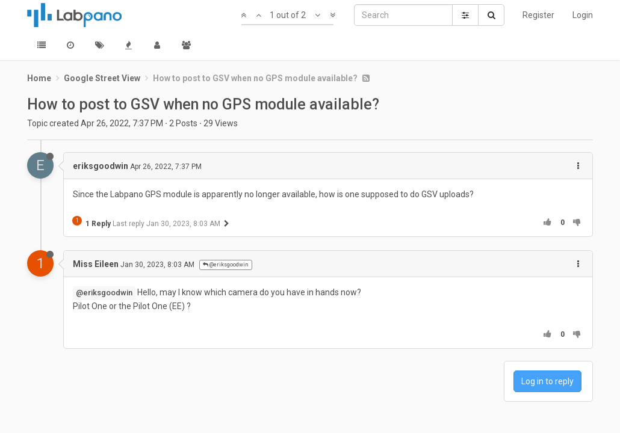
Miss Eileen (96, 264)
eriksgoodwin (100, 166)
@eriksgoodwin (226, 265)
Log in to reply (547, 381)
